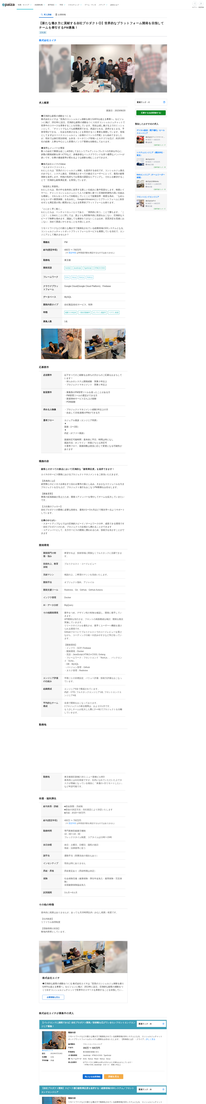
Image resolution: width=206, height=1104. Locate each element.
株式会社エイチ (47, 40)
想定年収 (71, 253)
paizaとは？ (114, 5)
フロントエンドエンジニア (148, 197)
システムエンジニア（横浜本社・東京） (151, 153)
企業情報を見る (53, 992)
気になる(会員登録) (93, 1072)
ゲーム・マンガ (90, 5)
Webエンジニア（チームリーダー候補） (151, 176)
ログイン (194, 7)
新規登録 (201, 7)
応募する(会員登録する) (151, 113)
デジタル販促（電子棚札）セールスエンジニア (151, 131)
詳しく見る (150, 1034)
